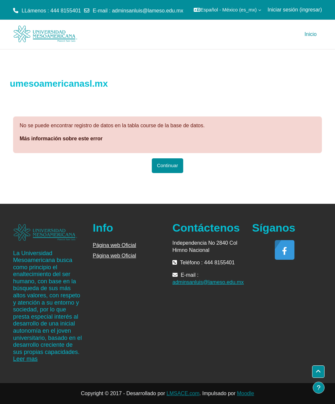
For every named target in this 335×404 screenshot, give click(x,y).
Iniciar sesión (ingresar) (295, 9)
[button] (227, 10)
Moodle (245, 393)
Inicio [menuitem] (311, 34)
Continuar (167, 165)
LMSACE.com (183, 393)
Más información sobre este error (61, 138)
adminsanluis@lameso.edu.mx (147, 10)
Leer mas (25, 359)
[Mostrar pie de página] (319, 388)
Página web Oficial (114, 245)
